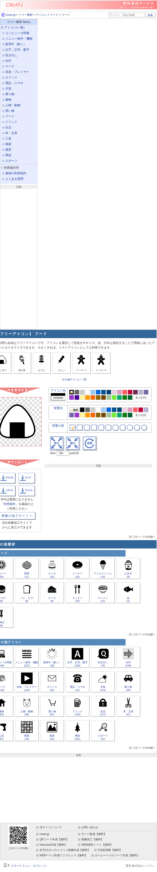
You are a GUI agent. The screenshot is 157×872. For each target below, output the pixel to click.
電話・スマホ (14, 83)
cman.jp (8, 14)
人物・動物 (12, 105)
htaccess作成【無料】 (53, 844)
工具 (8, 138)
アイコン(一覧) (14, 27)
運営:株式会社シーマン (140, 865)
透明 (74, 409)
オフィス (11, 77)
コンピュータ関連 (17, 33)
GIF (28, 477)
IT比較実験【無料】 (110, 850)
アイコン (41, 14)
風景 (8, 149)
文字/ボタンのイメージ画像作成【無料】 (65, 850)
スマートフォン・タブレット (29, 865)
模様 (8, 144)
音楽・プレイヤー (17, 72)
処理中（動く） (15, 44)
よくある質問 (14, 179)
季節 (8, 155)
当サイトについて (51, 827)
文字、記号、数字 (17, 49)
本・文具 (11, 133)
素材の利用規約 (15, 173)
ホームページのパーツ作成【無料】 (117, 855)
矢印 (8, 60)
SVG (29, 490)
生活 (8, 127)
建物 (8, 99)
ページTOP (142, 537)
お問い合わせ (89, 827)
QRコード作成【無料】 (54, 839)
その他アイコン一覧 (74, 379)
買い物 (9, 110)
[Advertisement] (18, 258)
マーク (9, 66)
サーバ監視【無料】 (93, 834)
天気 (8, 88)
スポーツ (11, 160)
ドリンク (11, 122)
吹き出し (11, 55)
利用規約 (9, 504)
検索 (150, 15)
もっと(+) (140, 397)
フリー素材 (26, 14)
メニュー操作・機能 (18, 38)
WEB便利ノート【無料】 (97, 844)
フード (54, 14)
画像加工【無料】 (92, 839)
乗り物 (9, 94)
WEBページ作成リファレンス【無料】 (63, 855)
